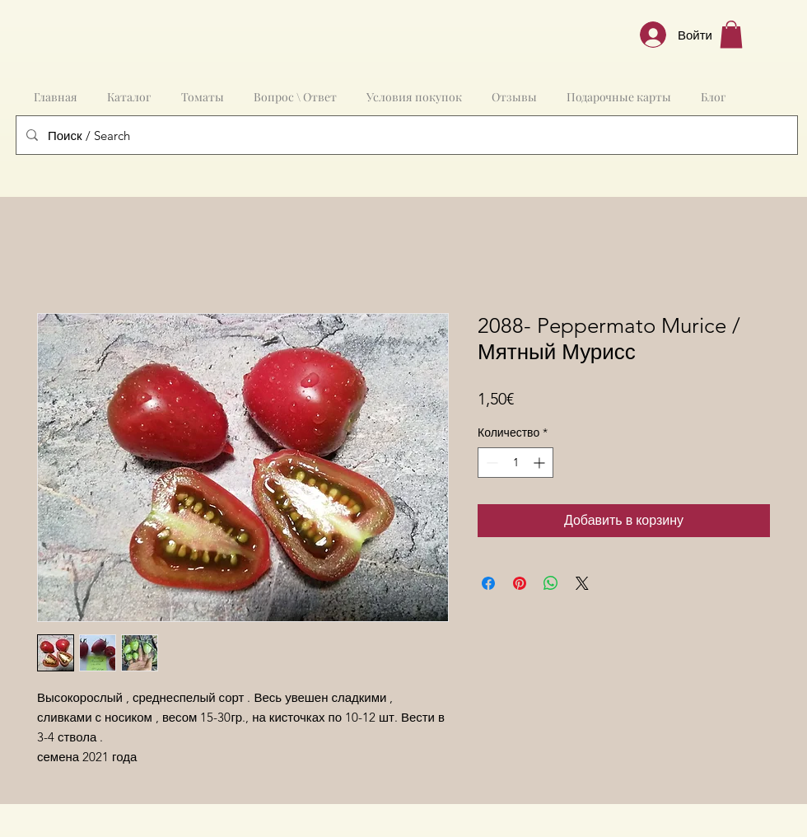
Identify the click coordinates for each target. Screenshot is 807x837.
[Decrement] (490, 462)
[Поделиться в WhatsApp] (551, 583)
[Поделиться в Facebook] (488, 583)
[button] (731, 34)
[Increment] (540, 462)
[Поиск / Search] (405, 135)
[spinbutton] (515, 462)
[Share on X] (582, 583)
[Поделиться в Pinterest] (519, 583)
